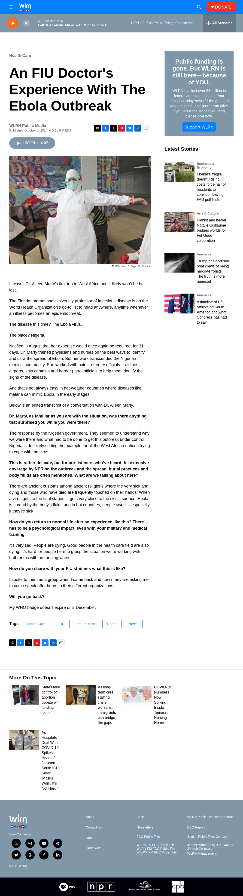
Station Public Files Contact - (208, 836)
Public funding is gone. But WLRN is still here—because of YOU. (199, 72)
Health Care (20, 55)
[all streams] (219, 23)
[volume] (26, 23)
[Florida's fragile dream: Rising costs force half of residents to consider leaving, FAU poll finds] (179, 172)
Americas (204, 254)
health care (86, 624)
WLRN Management (202, 853)
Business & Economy (205, 165)
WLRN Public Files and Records (210, 817)
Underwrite (94, 848)
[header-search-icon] (199, 7)
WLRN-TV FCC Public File (156, 845)
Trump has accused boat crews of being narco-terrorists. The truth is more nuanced (213, 271)
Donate (91, 838)
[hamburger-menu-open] (11, 7)
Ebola (112, 624)
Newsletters (145, 827)
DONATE (223, 7)
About (90, 817)
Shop (140, 817)
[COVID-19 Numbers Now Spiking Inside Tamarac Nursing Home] (137, 695)
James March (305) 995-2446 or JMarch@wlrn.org (210, 846)
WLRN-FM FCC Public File (156, 848)
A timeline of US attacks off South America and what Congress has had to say (212, 312)
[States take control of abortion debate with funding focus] (24, 695)
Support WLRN (199, 127)
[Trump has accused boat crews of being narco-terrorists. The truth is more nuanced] (179, 263)
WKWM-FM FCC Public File (156, 852)
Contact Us (94, 827)
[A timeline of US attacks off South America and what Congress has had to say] (179, 303)
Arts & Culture (208, 213)
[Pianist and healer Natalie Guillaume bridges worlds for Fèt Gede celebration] (179, 222)
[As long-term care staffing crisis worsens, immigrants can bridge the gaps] (81, 695)
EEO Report (196, 827)
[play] (12, 23)
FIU (62, 624)
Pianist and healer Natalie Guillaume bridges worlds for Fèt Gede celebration (211, 230)
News (133, 624)
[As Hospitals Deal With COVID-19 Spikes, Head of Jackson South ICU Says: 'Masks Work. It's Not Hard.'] (24, 740)
